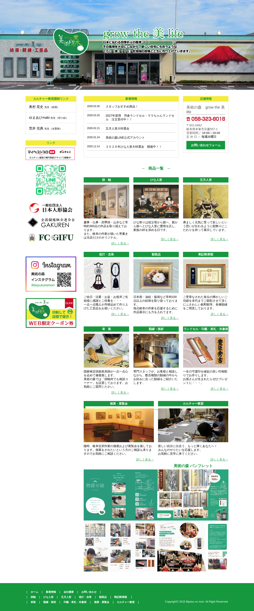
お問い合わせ (89, 592)
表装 (33, 602)
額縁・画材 (49, 602)
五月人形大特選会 (117, 128)
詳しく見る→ (120, 243)
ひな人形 (48, 597)
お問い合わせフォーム (206, 145)
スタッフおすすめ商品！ (122, 106)
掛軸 (33, 597)
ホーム (34, 592)
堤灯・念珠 (85, 597)
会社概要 (69, 592)
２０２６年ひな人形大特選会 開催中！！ (134, 146)
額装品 (103, 597)
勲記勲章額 (120, 597)
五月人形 (66, 597)
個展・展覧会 (101, 602)
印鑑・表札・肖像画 (75, 602)
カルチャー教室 (126, 602)
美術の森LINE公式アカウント (125, 137)
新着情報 (51, 592)
